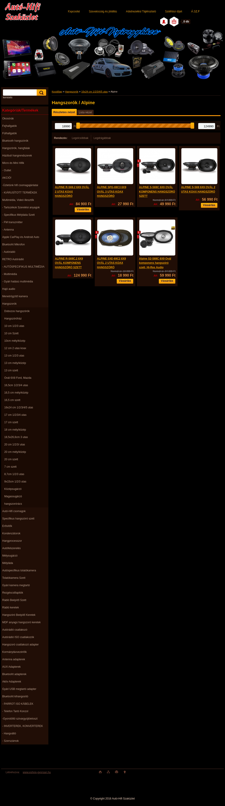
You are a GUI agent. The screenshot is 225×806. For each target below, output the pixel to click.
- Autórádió (8, 251)
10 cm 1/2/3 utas (14, 326)
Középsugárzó (13, 489)
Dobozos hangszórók (17, 311)
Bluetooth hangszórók (15, 140)
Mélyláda (7, 563)
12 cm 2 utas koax (15, 348)
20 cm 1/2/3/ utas (14, 444)
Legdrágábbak (102, 138)
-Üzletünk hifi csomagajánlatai (20, 185)
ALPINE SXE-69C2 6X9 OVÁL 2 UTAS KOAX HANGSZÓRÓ (111, 263)
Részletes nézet (64, 112)
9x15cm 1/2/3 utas (15, 481)
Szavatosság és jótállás (103, 11)
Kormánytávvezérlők (14, 652)
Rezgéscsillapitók (12, 592)
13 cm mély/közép (15, 363)
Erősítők (7, 526)
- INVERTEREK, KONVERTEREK (22, 726)
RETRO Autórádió (13, 259)
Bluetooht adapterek (14, 674)
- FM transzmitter (12, 222)
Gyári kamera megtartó (16, 585)
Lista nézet (85, 112)
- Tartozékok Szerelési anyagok (21, 207)
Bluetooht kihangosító (15, 696)
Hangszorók (9, 303)
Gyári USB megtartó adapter (19, 689)
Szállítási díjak (173, 11)
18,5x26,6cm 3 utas (16, 437)
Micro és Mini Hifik (13, 163)
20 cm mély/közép (15, 452)
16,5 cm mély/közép (16, 392)
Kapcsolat (74, 11)
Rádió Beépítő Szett (14, 600)
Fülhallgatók (9, 133)
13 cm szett (11, 370)
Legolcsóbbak (80, 138)
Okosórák (8, 118)
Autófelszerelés (11, 548)
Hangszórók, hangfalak (16, 148)
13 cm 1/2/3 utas (14, 355)
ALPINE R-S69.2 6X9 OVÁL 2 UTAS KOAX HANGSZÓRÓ (72, 192)
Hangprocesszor (12, 540)
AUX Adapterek (11, 666)
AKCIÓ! (6, 177)
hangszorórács (13, 503)
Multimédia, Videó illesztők (18, 200)
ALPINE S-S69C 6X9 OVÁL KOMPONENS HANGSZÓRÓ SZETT (157, 192)
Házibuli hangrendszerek (17, 155)
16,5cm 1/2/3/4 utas (16, 385)
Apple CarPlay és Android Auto (20, 237)
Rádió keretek (10, 607)
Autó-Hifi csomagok (14, 511)
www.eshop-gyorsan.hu (37, 772)
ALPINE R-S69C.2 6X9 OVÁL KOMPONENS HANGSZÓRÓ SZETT (69, 263)
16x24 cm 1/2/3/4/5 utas (18, 407)
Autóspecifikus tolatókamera (19, 570)
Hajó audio (8, 289)
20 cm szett (11, 459)
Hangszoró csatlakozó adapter (20, 644)
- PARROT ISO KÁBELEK (17, 703)
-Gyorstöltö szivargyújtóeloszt (20, 718)
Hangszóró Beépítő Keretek (18, 615)
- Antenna (8, 229)
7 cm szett (10, 466)
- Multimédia (9, 274)
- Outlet (6, 170)
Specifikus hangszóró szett (18, 518)
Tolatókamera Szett (13, 577)
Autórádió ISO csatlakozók (18, 637)
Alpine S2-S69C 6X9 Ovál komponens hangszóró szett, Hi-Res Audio (155, 263)
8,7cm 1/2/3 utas (14, 474)
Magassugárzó (13, 496)
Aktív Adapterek (11, 681)
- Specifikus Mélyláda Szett (18, 214)
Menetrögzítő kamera (15, 296)
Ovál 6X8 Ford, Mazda (17, 377)
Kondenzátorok (11, 533)
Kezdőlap (57, 91)
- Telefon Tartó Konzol (15, 711)
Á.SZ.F (195, 11)
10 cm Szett (11, 333)
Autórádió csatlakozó (14, 629)
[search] (40, 92)
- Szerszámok (10, 740)
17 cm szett (11, 422)
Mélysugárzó (10, 555)
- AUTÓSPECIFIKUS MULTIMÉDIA (23, 266)
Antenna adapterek (13, 659)
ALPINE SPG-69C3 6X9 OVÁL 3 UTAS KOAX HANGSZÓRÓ (111, 192)
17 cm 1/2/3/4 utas (15, 414)
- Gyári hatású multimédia (17, 281)
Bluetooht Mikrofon (13, 244)
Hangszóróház (13, 318)
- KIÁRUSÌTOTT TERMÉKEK (19, 192)
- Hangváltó (9, 733)
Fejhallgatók (9, 126)
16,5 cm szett (12, 400)
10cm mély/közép (14, 340)
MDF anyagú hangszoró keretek (21, 622)
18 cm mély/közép (15, 429)
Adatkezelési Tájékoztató (141, 11)
